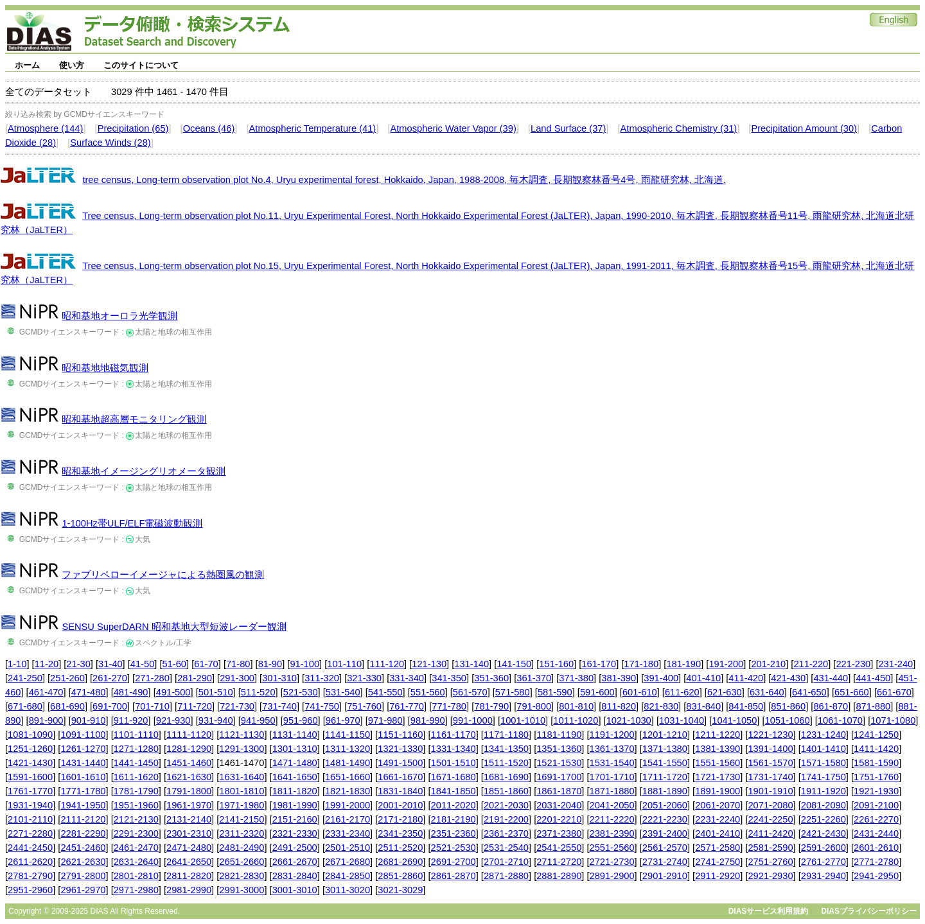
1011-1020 (575, 720)
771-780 (449, 706)
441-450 (873, 678)
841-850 (745, 706)
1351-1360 (558, 749)
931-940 (215, 720)
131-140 (471, 664)
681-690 (67, 706)
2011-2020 (453, 805)
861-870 (830, 706)
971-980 (385, 720)
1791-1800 (188, 791)
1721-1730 (717, 777)
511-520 (258, 692)
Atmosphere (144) (45, 128)
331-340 (406, 678)
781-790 (491, 706)
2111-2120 (82, 819)
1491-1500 (400, 763)
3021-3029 (400, 890)
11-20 (47, 664)
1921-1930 (876, 791)
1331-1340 (453, 749)
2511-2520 (400, 847)
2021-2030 (506, 805)
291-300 (237, 678)
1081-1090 (30, 734)
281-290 (194, 678)
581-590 (555, 692)
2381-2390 (612, 833)
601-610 (639, 692)
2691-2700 (453, 862)
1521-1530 (558, 763)
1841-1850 (453, 791)
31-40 (110, 664)
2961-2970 (82, 890)
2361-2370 (506, 833)
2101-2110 (30, 819)
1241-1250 (876, 734)
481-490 (131, 692)
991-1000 (473, 720)
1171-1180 (506, 734)
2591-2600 (823, 847)
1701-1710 (612, 777)
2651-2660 (241, 862)
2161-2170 (347, 819)
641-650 (809, 692)
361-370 (533, 678)
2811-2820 (188, 876)
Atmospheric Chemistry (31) (679, 128)
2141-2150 (241, 819)
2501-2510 (347, 847)
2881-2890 (558, 876)
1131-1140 (294, 734)
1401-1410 (823, 749)
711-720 (194, 706)
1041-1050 (734, 720)
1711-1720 (664, 777)
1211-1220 (717, 734)
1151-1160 (400, 734)
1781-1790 (136, 791)
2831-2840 (294, 876)
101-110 (344, 664)
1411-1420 (876, 749)
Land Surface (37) (568, 128)
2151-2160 (294, 819)
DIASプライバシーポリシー (869, 911)
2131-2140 (188, 819)
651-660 (851, 692)
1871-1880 (612, 791)
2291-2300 (136, 833)
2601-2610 (876, 847)
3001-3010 (294, 890)
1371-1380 (664, 749)
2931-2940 (823, 876)
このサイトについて (141, 65)
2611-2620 (30, 862)
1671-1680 (453, 777)
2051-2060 (664, 805)
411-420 (745, 678)
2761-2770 (823, 862)
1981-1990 (294, 805)
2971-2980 (136, 890)
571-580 (512, 692)
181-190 (683, 664)
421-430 (788, 678)
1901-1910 (770, 791)
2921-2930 (770, 876)
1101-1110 (136, 734)
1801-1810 (241, 791)
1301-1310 (294, 749)
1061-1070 (840, 720)
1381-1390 (717, 749)
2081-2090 (823, 805)
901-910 (88, 720)
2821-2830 (241, 876)
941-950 (258, 720)
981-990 (427, 720)
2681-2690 (400, 862)
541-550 (385, 692)
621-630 (724, 692)
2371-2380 (558, 833)
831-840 (703, 706)
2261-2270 (876, 819)
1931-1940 (30, 805)
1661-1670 (400, 777)
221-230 (853, 664)
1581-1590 (876, 763)
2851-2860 (400, 876)
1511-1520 (506, 763)
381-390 (618, 678)
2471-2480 (188, 847)
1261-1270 (82, 749)
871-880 (873, 706)
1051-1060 (787, 720)
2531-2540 (506, 847)
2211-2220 (612, 819)
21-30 (78, 664)
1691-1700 (558, 777)
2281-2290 (82, 833)
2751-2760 (770, 862)
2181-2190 (453, 819)
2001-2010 (400, 805)
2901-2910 (664, 876)
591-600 (597, 692)
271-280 (152, 678)
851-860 (788, 706)
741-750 (321, 706)
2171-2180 (400, 819)
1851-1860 (506, 791)
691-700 (109, 706)
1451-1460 (188, 763)
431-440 (830, 678)
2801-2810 (136, 876)
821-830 (661, 706)
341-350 (449, 678)
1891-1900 (717, 791)
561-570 (470, 692)
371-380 (576, 678)
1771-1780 (82, 791)
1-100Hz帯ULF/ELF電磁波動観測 (132, 523)
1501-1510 (453, 763)
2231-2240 (717, 819)
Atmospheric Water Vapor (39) (453, 128)
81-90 (270, 664)
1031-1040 (681, 720)
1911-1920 (823, 791)
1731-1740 (770, 777)
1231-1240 (823, 734)
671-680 (25, 706)
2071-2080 (770, 805)
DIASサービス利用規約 (768, 911)
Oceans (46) (209, 128)
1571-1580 (823, 763)
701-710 (152, 706)
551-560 (427, 692)
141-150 (514, 664)
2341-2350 (400, 833)
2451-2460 (82, 847)
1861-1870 (558, 791)
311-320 (321, 678)
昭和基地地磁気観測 (105, 368)
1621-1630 (188, 777)
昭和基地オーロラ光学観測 (119, 316)
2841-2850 (347, 876)
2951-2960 (30, 890)
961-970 (343, 720)
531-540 (343, 692)
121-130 (429, 664)
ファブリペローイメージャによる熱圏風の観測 (163, 575)
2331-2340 (347, 833)
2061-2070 (717, 805)
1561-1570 (770, 763)
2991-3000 (241, 890)
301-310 (279, 678)
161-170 (598, 664)
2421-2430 (823, 833)
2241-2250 (770, 819)
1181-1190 (558, 734)
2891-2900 (612, 876)
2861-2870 (453, 876)
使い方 (71, 65)
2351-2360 (453, 833)
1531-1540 (612, 763)
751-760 (364, 706)
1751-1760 (876, 777)
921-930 (173, 720)
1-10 (17, 664)
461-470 (46, 692)
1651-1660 (347, 777)
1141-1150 (347, 734)
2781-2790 (30, 876)
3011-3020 (347, 890)
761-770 (406, 706)
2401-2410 (717, 833)
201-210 (768, 664)
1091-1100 (82, 734)
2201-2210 (558, 819)
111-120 (386, 664)
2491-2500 (294, 847)
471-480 (88, 692)
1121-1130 (241, 734)
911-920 (131, 720)
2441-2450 (30, 847)
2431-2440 (876, 833)
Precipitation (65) (133, 128)
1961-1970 (188, 805)
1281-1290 (188, 749)
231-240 (895, 664)
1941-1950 (82, 805)
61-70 (206, 664)
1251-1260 (30, 749)
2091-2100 (876, 805)
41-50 (142, 664)
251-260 (67, 678)
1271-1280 (136, 749)
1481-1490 (347, 763)
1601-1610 (82, 777)
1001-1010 (522, 720)
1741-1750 (823, 777)
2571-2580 (717, 847)
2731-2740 (664, 862)
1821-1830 (347, 791)
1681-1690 (506, 777)
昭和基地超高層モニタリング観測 (134, 419)
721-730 (237, 706)
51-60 (175, 664)
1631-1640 (241, 777)
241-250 (25, 678)
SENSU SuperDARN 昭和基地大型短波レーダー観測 (174, 627)
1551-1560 (717, 763)
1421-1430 (30, 763)
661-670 (894, 692)
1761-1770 (30, 791)
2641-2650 (188, 862)
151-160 (556, 664)
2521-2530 (453, 847)
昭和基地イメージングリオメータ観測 (143, 471)
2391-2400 (664, 833)
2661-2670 (294, 862)
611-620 (682, 692)
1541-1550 (664, 763)
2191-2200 (506, 819)
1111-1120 (188, 734)
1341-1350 (506, 749)
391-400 (661, 678)
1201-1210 (664, 734)
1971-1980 (241, 805)
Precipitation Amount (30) (804, 128)
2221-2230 (664, 819)
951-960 (300, 720)
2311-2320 (241, 833)
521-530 (300, 692)
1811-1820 (294, 791)
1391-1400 (770, 749)
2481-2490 (241, 847)
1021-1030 (628, 720)
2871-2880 (506, 876)
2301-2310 (188, 833)
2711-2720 (558, 862)
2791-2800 (82, 876)
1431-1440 (82, 763)
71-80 (238, 664)
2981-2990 (188, 890)
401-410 (703, 678)
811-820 (618, 706)
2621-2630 (82, 862)
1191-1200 (612, 734)
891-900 (46, 720)
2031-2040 (558, 805)
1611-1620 (136, 777)
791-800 (533, 706)
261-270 (109, 678)
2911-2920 (717, 876)
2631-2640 (136, 862)
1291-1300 (241, 749)
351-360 (491, 678)
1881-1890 (664, 791)
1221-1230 (770, 734)
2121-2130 (136, 819)
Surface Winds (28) (110, 142)
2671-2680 (347, 862)
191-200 (726, 664)
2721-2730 (612, 862)
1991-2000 (347, 805)
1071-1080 (892, 720)
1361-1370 (612, 749)
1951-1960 (136, 805)
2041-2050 (612, 805)
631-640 (767, 692)
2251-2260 (823, 819)
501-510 (215, 692)
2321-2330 (294, 833)
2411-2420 (770, 833)
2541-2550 (558, 847)
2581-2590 (770, 847)
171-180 (641, 664)
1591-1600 (30, 777)
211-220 (810, 664)
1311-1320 (347, 749)
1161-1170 (453, 734)
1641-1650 (294, 777)
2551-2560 (612, 847)
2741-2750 (717, 862)
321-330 (364, 678)
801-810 (576, 706)
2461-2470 (136, 847)
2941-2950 (876, 876)
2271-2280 (30, 833)
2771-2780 (876, 862)
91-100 (304, 664)
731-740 (279, 706)
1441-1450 (136, 763)
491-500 (173, 692)
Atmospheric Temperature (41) (312, 128)
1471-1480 (294, 763)
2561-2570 (664, 847)
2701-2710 (506, 862)
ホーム (27, 65)
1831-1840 (400, 791)
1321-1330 (400, 749)
